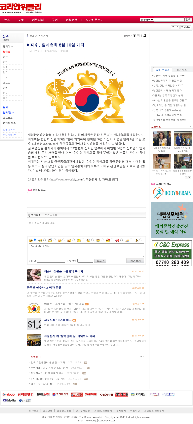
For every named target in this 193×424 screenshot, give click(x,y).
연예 (5, 87)
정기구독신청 (83, 410)
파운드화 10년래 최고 (42, 383)
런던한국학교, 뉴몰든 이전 (167, 80)
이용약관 (135, 410)
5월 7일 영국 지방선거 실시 (168, 95)
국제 (5, 98)
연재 (5, 72)
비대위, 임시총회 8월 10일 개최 (48, 378)
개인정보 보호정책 (154, 410)
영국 (5, 56)
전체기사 (43, 35)
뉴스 (7, 19)
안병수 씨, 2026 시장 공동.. (168, 115)
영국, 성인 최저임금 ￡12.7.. (168, 85)
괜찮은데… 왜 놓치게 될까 (167, 90)
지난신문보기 (94, 19)
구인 (55, 19)
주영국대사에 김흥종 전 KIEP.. (169, 75)
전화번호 (72, 19)
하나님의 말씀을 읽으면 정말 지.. (171, 100)
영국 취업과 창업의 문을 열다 (182, 172)
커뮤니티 (38, 19)
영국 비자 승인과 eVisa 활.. (168, 110)
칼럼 (5, 67)
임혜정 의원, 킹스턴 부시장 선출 (182, 150)
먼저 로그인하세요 (86, 250)
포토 (21, 19)
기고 (5, 77)
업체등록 (121, 410)
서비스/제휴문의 (103, 410)
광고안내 (48, 410)
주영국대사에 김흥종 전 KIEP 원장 (49, 367)
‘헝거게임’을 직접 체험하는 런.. (170, 105)
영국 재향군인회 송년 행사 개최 (48, 362)
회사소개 (34, 410)
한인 (5, 61)
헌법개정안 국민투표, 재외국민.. (170, 120)
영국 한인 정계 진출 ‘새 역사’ (161, 150)
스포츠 (6, 82)
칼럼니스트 (9, 130)
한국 (5, 93)
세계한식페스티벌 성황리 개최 (47, 373)
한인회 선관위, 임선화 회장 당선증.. (161, 172)
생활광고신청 (64, 410)
